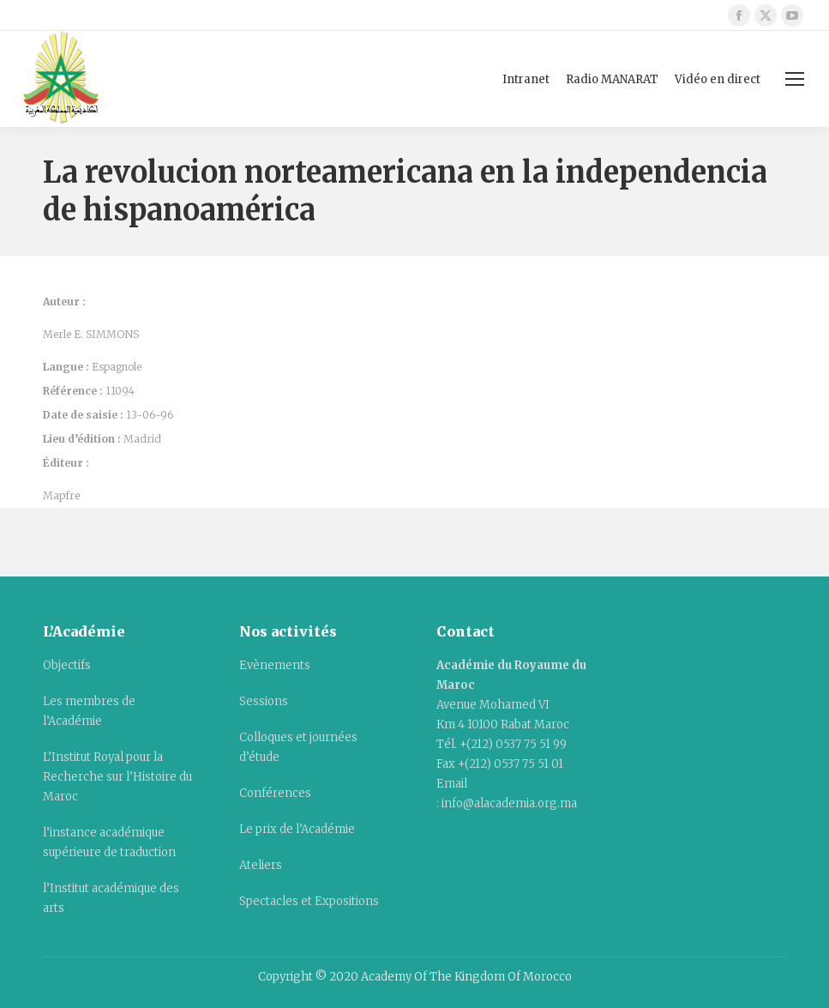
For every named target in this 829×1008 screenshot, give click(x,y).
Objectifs (67, 665)
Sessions (263, 701)
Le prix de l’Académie (297, 829)
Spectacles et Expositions (309, 901)
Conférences (275, 793)
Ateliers (260, 865)
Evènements (274, 665)
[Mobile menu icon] (795, 79)
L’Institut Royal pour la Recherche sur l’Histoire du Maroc (117, 777)
